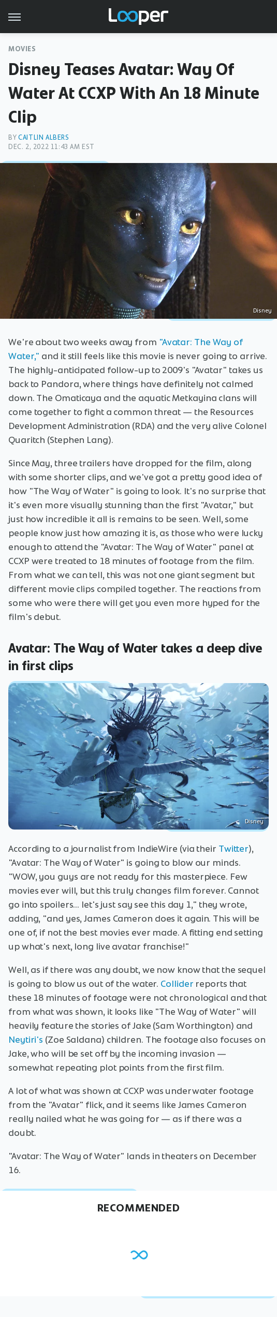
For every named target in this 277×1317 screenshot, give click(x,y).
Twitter (233, 848)
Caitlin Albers (43, 137)
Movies (22, 49)
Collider (177, 984)
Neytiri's (25, 1039)
